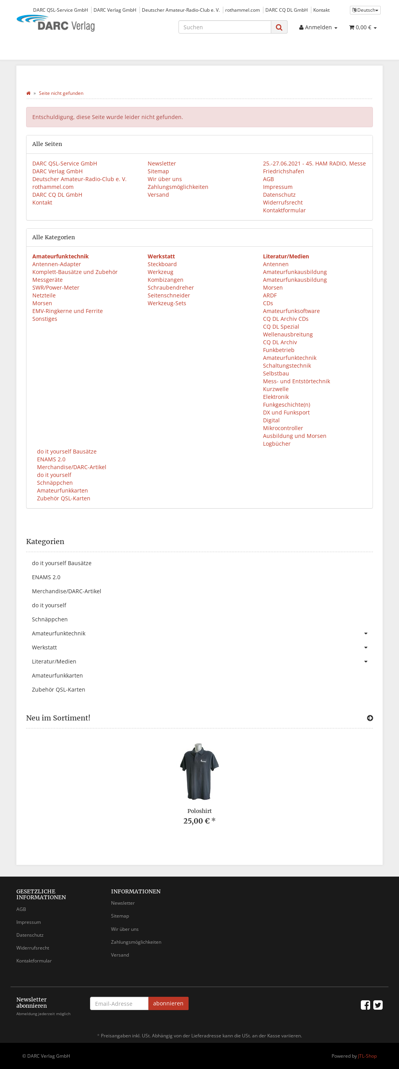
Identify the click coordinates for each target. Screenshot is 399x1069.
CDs (268, 303)
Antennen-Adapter (56, 264)
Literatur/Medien (202, 662)
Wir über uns (165, 179)
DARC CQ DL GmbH (286, 10)
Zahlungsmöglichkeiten (178, 186)
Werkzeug (160, 272)
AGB (268, 179)
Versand (158, 194)
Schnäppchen (54, 482)
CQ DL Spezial (281, 326)
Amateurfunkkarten (61, 490)
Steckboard (162, 264)
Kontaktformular (284, 210)
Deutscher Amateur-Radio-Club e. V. (181, 10)
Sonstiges (44, 318)
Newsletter (162, 163)
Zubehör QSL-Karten (62, 498)
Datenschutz (279, 194)
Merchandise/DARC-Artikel (70, 467)
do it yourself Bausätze (66, 451)
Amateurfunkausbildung (295, 272)
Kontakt (321, 10)
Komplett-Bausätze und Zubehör (75, 272)
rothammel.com (242, 10)
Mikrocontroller (283, 428)
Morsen (42, 303)
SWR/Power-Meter (55, 287)
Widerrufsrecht (283, 202)
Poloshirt (199, 811)
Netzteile (44, 295)
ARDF (270, 295)
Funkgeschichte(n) (286, 404)
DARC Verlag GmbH (115, 10)
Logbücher (277, 443)
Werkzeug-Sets (167, 303)
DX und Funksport (286, 412)
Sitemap (158, 171)
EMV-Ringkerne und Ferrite (67, 311)
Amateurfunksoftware (291, 311)
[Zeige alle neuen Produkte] (370, 718)
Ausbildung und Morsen (295, 435)
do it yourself (53, 474)
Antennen (276, 264)
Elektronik (276, 396)
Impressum (278, 186)
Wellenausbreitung (288, 334)
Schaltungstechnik (287, 365)
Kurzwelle (276, 389)
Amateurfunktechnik (289, 357)
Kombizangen (166, 279)
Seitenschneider (169, 295)
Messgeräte (47, 279)
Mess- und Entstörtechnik (296, 381)
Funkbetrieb (279, 350)
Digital (271, 420)
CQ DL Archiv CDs (286, 318)
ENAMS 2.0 (50, 459)
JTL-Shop (367, 1056)
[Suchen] (224, 27)
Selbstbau (276, 373)
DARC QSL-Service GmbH (60, 10)
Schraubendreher (171, 287)
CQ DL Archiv (280, 342)
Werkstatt (202, 647)
